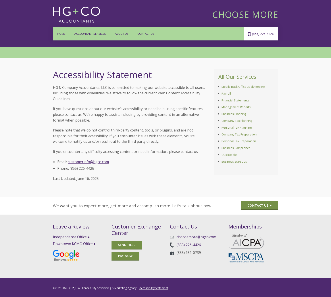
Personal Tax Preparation (238, 141)
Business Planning (233, 114)
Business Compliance (235, 148)
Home (61, 34)
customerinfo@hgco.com (88, 161)
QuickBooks (229, 155)
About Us (122, 34)
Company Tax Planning (236, 121)
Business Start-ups (234, 162)
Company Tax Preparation (239, 134)
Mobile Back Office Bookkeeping (243, 87)
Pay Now (125, 256)
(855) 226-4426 (263, 34)
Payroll (226, 93)
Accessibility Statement (153, 288)
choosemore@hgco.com (196, 236)
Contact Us (145, 34)
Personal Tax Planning (236, 127)
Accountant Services (90, 34)
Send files (126, 245)
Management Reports (236, 107)
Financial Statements (235, 100)
